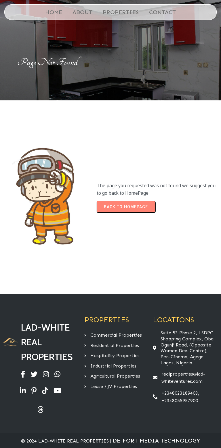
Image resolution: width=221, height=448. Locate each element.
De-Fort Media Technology (156, 440)
